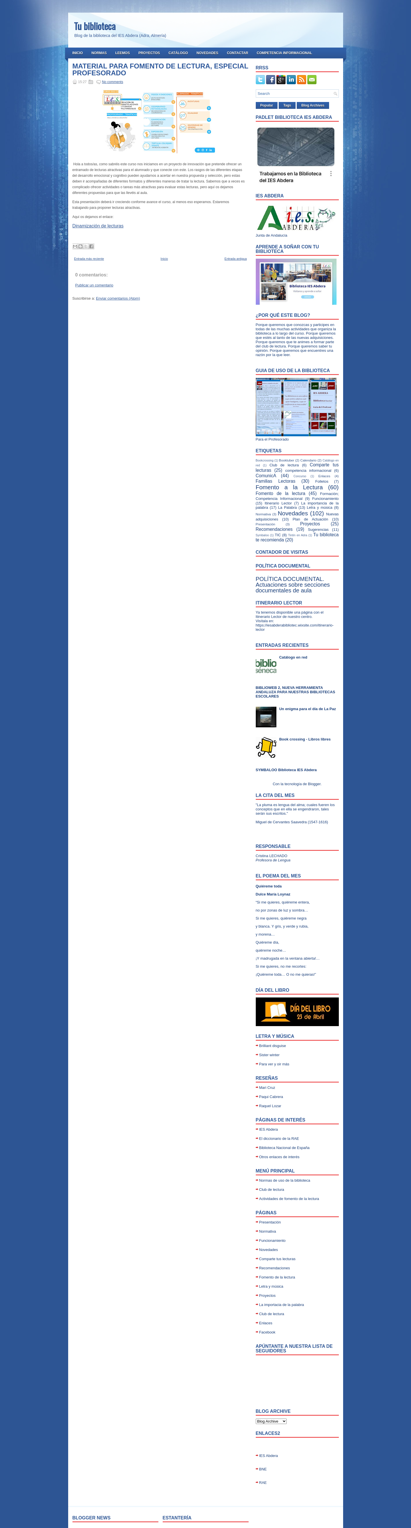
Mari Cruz (267, 1087)
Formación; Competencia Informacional (297, 496)
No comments (112, 82)
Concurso (300, 476)
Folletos (322, 481)
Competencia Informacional (284, 53)
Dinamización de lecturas (98, 225)
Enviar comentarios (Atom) (118, 298)
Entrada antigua (236, 258)
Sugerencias (318, 529)
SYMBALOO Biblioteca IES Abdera (286, 770)
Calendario (308, 460)
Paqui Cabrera (271, 1097)
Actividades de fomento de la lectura (289, 1199)
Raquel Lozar (270, 1106)
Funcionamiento (325, 498)
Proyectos (149, 53)
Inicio (77, 53)
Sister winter (269, 1055)
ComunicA (266, 475)
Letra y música (319, 507)
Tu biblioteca (95, 26)
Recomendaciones (274, 529)
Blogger (314, 784)
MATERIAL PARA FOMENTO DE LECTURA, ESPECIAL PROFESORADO (160, 69)
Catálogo (178, 53)
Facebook (267, 1332)
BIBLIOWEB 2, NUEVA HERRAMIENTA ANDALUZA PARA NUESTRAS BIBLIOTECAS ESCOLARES (295, 692)
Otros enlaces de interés (279, 1157)
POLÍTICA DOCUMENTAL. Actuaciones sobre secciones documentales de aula (293, 585)
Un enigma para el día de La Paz (307, 709)
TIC (278, 535)
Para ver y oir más (274, 1064)
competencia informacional (308, 470)
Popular (266, 105)
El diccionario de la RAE (279, 1138)
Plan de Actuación (310, 519)
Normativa (263, 514)
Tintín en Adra (297, 535)
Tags (287, 105)
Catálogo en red (293, 657)
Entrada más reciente (89, 258)
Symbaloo (262, 535)
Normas (99, 53)
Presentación (265, 524)
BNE (263, 1469)
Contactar (237, 53)
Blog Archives (312, 105)
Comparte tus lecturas (277, 1259)
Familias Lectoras (276, 481)
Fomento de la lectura (280, 493)
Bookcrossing (265, 460)
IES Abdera (268, 1129)
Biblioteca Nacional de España (284, 1148)
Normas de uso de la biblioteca (284, 1180)
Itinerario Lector (278, 503)
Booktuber (286, 460)
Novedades (207, 53)
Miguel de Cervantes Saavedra (281, 822)
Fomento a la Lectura (289, 487)
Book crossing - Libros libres (305, 739)
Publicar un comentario (94, 285)
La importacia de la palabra (281, 1305)
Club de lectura (284, 465)
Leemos (122, 53)
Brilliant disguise (272, 1046)
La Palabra (287, 507)
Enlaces (324, 476)
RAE (263, 1482)
